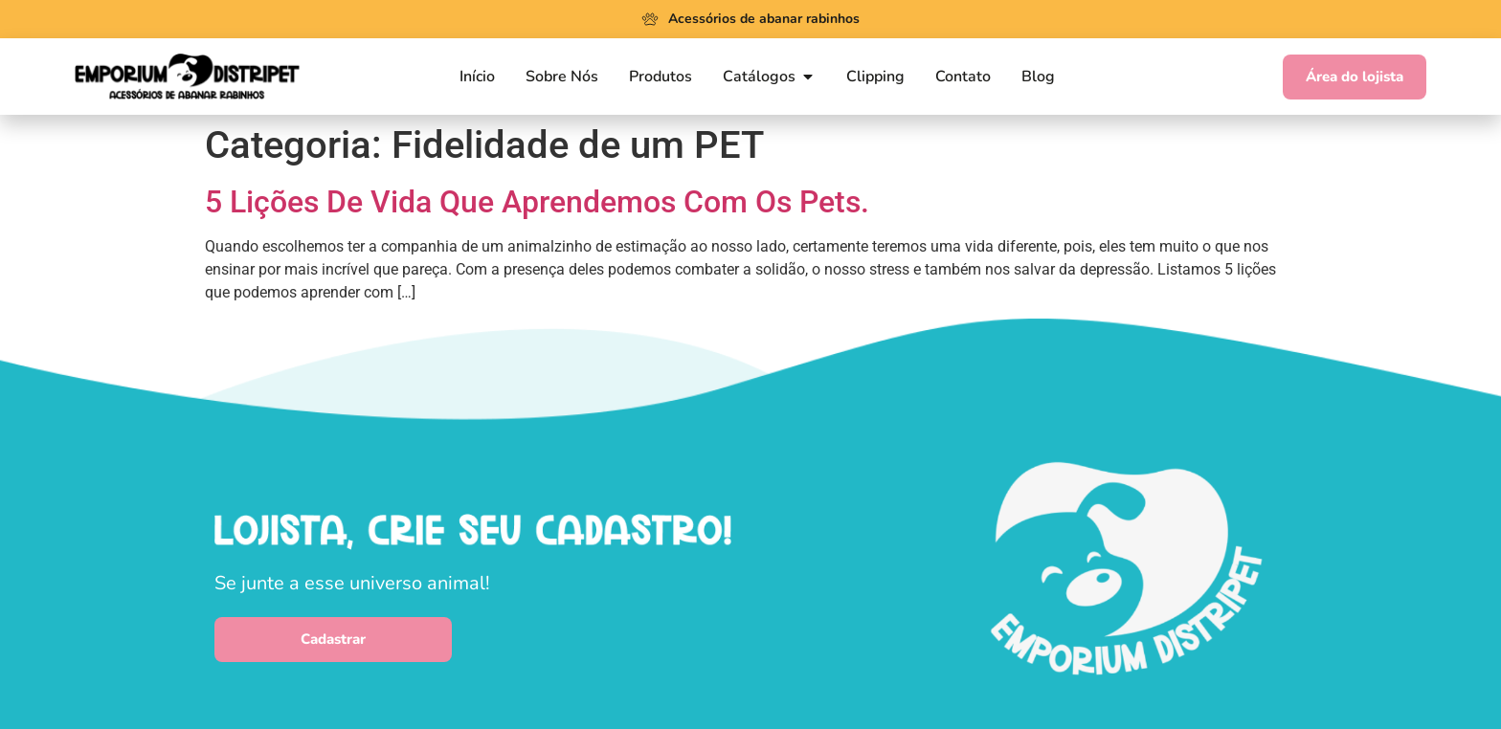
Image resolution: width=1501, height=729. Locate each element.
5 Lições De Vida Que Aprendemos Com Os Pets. (537, 202)
